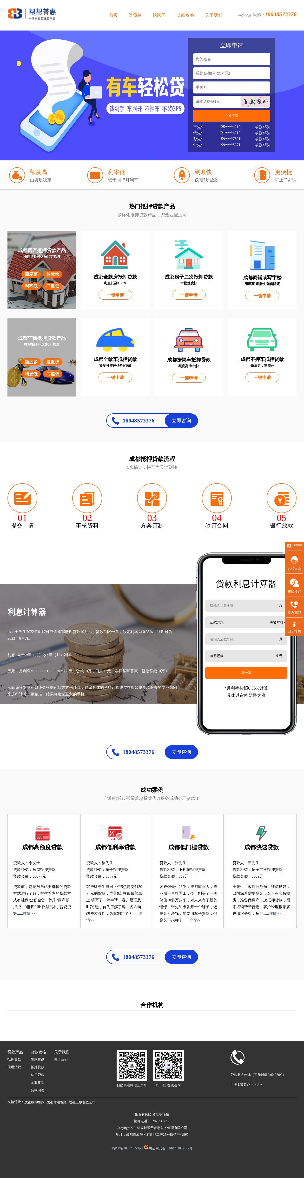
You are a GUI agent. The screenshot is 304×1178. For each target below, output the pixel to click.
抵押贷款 (14, 1059)
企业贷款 (37, 1082)
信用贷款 (14, 1067)
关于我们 (213, 15)
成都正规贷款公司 (82, 1102)
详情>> (29, 913)
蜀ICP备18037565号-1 (127, 1148)
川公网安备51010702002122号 (170, 1148)
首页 (113, 15)
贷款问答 (37, 1090)
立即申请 (231, 116)
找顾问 (159, 15)
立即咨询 (181, 420)
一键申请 (115, 295)
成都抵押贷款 (34, 1102)
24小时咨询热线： (267, 14)
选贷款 (135, 15)
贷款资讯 (37, 1059)
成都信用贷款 (56, 1102)
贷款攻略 (185, 15)
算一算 (246, 673)
